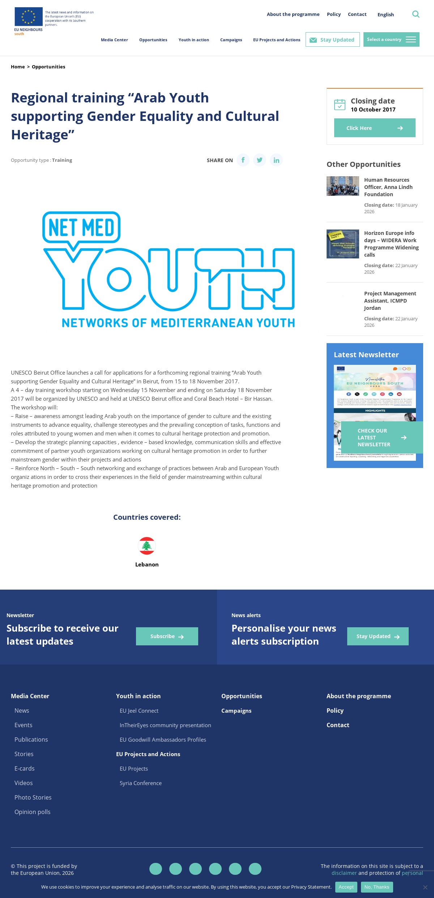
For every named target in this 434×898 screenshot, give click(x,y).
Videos (23, 783)
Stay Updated (337, 39)
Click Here (359, 128)
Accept (346, 887)
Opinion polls (32, 812)
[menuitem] (386, 14)
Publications (31, 739)
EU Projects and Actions (276, 39)
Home (18, 66)
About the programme (293, 14)
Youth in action (194, 39)
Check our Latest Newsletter (374, 437)
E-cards (24, 768)
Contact (357, 14)
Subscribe (162, 636)
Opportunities (153, 39)
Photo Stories (33, 797)
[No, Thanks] (425, 887)
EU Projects (134, 768)
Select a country (384, 39)
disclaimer (345, 872)
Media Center (114, 39)
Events (23, 725)
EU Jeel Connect (139, 710)
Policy (334, 14)
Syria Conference (141, 783)
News (21, 710)
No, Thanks (377, 887)
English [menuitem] (386, 14)
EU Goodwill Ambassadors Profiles (163, 739)
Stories (24, 754)
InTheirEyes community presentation (165, 725)
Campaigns (231, 39)
